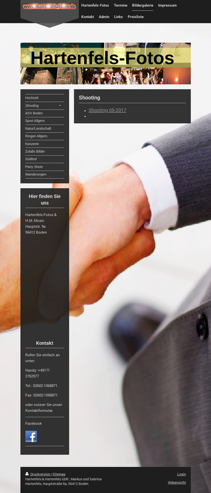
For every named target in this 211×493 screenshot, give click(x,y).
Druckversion (38, 474)
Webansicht (177, 482)
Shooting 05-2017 (107, 110)
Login (181, 474)
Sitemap (59, 474)
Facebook (33, 423)
